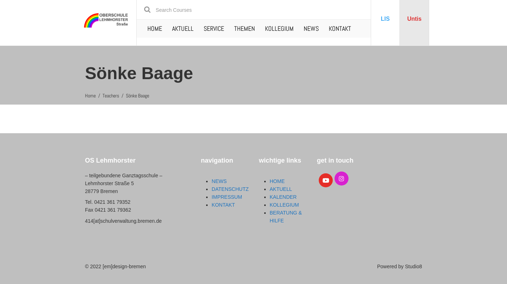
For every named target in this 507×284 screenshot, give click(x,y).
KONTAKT (340, 28)
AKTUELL (183, 28)
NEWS (311, 28)
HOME (154, 28)
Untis (414, 19)
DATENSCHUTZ (230, 189)
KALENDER (283, 197)
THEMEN (244, 28)
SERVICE (214, 28)
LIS (385, 19)
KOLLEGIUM (279, 28)
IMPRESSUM (227, 197)
